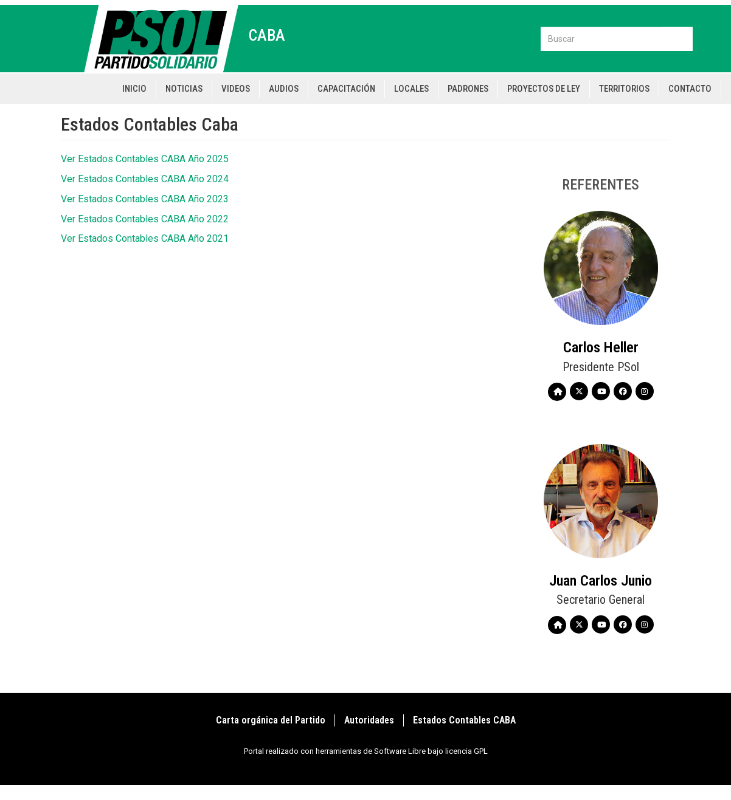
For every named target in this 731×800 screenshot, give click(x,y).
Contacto (690, 88)
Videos (235, 88)
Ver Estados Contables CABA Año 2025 (145, 159)
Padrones (468, 88)
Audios (284, 88)
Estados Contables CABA (464, 720)
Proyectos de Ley (543, 88)
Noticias (184, 88)
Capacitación (346, 88)
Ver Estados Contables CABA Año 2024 (145, 179)
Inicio (134, 88)
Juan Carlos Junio (600, 580)
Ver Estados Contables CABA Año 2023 (145, 199)
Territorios (624, 88)
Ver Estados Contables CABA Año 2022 (145, 219)
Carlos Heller (601, 347)
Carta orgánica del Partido (270, 720)
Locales (411, 88)
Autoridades (369, 720)
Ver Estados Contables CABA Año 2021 (145, 238)
